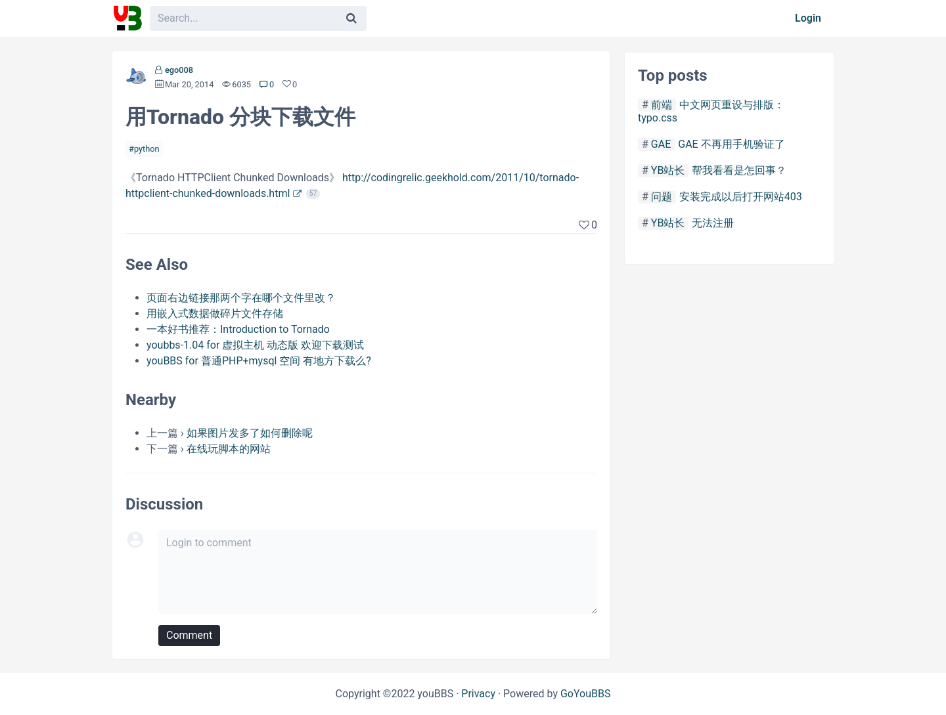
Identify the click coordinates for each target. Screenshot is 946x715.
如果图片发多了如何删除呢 (250, 433)
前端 (661, 104)
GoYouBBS (585, 693)
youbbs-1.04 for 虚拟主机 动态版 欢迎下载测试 (255, 345)
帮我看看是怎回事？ (739, 170)
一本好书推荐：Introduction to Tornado (238, 329)
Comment (189, 635)
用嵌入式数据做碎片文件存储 (214, 313)
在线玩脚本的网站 (229, 449)
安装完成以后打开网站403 (740, 196)
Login (808, 18)
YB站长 (668, 170)
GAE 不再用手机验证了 (731, 144)
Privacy (478, 693)
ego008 (179, 70)
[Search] (351, 18)
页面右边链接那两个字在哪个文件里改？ (241, 298)
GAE (661, 144)
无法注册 (713, 223)
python (147, 149)
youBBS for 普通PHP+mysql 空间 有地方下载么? (258, 361)
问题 (661, 196)
